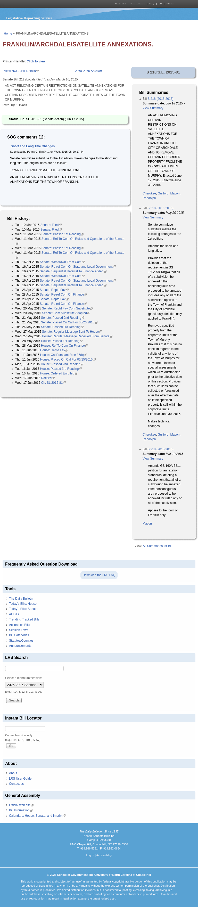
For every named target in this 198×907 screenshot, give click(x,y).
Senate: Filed (51, 225)
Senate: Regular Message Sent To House (72, 331)
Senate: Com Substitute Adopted (66, 313)
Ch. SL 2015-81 (53, 383)
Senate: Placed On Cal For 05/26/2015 (69, 322)
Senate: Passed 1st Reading (63, 234)
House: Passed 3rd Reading (61, 369)
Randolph (149, 198)
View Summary (153, 108)
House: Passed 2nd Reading (62, 364)
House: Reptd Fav (54, 350)
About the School (120, 4)
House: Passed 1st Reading (61, 341)
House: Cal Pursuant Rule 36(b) (63, 355)
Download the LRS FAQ (98, 575)
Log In (90, 855)
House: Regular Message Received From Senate (77, 336)
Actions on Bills (19, 625)
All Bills (14, 614)
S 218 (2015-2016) (160, 99)
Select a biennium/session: (23, 678)
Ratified (48, 378)
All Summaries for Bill (157, 546)
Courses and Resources (137, 4)
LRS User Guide (20, 778)
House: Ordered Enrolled (58, 373)
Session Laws (18, 630)
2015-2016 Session (88, 71)
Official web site (21, 805)
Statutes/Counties (21, 640)
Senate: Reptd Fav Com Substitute (67, 308)
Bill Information (20, 810)
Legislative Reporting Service (29, 18)
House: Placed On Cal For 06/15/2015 (68, 359)
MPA (160, 4)
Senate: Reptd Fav (54, 290)
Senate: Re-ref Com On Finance (63, 294)
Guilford (163, 193)
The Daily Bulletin (21, 598)
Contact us (16, 784)
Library (152, 4)
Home (8, 33)
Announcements (20, 646)
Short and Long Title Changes (33, 146)
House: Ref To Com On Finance (64, 345)
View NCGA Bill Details (21, 71)
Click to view (36, 61)
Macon (174, 193)
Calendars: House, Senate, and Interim (37, 816)
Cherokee (149, 193)
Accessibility (104, 855)
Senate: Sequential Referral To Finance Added (73, 271)
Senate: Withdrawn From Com (62, 262)
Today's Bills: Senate (23, 609)
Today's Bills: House (23, 604)
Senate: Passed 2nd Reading (62, 318)
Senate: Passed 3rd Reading (62, 327)
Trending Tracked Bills (24, 619)
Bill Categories (19, 635)
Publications (170, 4)
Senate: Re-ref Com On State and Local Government (78, 266)
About (13, 773)
